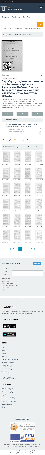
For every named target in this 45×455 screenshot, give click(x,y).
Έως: (5, 274)
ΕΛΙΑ (3, 350)
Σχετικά (29, 140)
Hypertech (31, 453)
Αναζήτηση (16, 17)
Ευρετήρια (27, 17)
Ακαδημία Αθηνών (7, 365)
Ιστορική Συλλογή (16, 8)
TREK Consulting (22, 453)
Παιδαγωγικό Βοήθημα (9, 398)
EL (4, 1)
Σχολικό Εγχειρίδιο (8, 389)
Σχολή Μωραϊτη (7, 369)
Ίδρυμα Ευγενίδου (7, 372)
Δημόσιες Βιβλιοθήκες (9, 378)
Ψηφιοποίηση (19, 140)
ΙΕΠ (4, 34)
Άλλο (3, 407)
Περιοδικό (5, 395)
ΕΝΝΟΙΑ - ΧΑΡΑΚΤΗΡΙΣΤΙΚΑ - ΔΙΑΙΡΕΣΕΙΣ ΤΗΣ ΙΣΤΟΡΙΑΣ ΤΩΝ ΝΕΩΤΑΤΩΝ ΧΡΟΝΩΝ (21, 125)
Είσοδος (11, 1)
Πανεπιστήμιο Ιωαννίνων (10, 359)
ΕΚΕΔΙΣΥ (4, 356)
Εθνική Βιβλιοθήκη (8, 362)
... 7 (31, 249)
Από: (5, 271)
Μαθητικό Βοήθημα (14, 34)
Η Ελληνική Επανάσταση (16, 131)
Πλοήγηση (5, 17)
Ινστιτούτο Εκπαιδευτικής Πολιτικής (19, 451)
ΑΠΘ (3, 375)
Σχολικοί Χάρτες (7, 404)
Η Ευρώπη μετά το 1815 (16, 129)
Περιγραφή (7, 140)
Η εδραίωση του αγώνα (16, 134)
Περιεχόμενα (11, 120)
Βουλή (4, 353)
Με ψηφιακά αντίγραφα (31, 28)
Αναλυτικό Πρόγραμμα (9, 401)
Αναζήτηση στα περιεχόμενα (12, 28)
